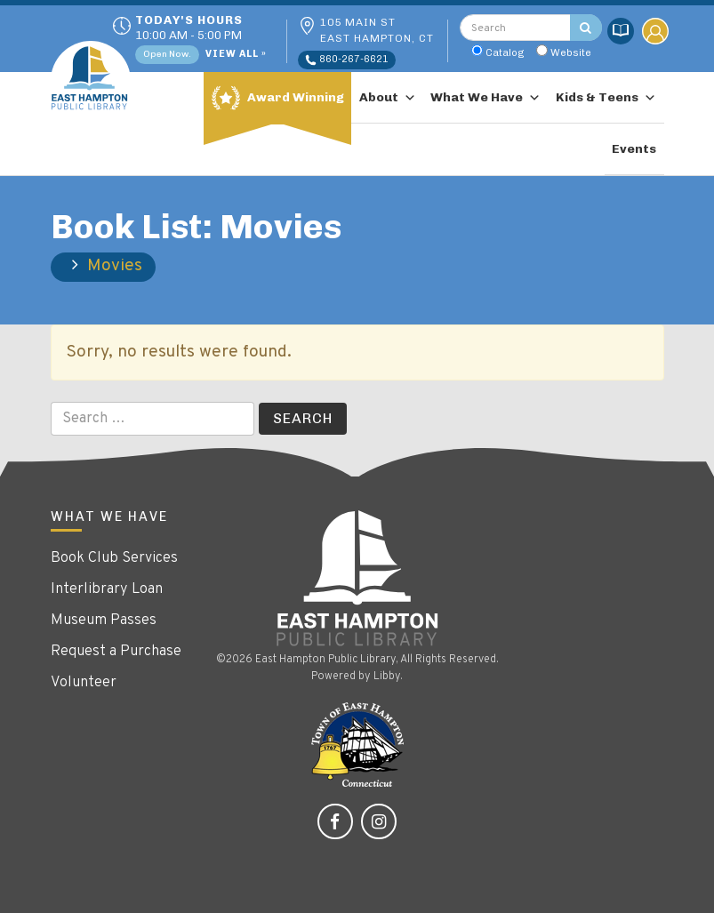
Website (570, 52)
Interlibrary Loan (107, 589)
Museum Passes (103, 620)
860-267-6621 (347, 59)
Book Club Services (114, 558)
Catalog (505, 52)
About (387, 98)
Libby (386, 676)
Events (634, 148)
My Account (655, 31)
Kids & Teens (606, 98)
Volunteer (83, 683)
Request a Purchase (116, 652)
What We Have (485, 98)
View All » (236, 55)
